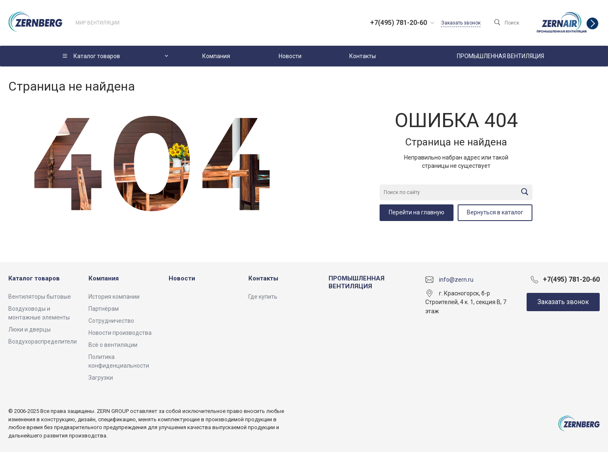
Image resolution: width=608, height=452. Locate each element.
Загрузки (100, 377)
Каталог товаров (34, 278)
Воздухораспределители (42, 341)
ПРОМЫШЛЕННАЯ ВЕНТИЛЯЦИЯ (357, 282)
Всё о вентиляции (112, 344)
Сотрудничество (111, 320)
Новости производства (120, 332)
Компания (103, 278)
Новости (182, 278)
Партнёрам (103, 308)
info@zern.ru (456, 279)
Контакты (263, 278)
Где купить (262, 296)
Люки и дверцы (29, 329)
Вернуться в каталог (495, 212)
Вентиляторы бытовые (39, 296)
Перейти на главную (416, 212)
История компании (114, 296)
